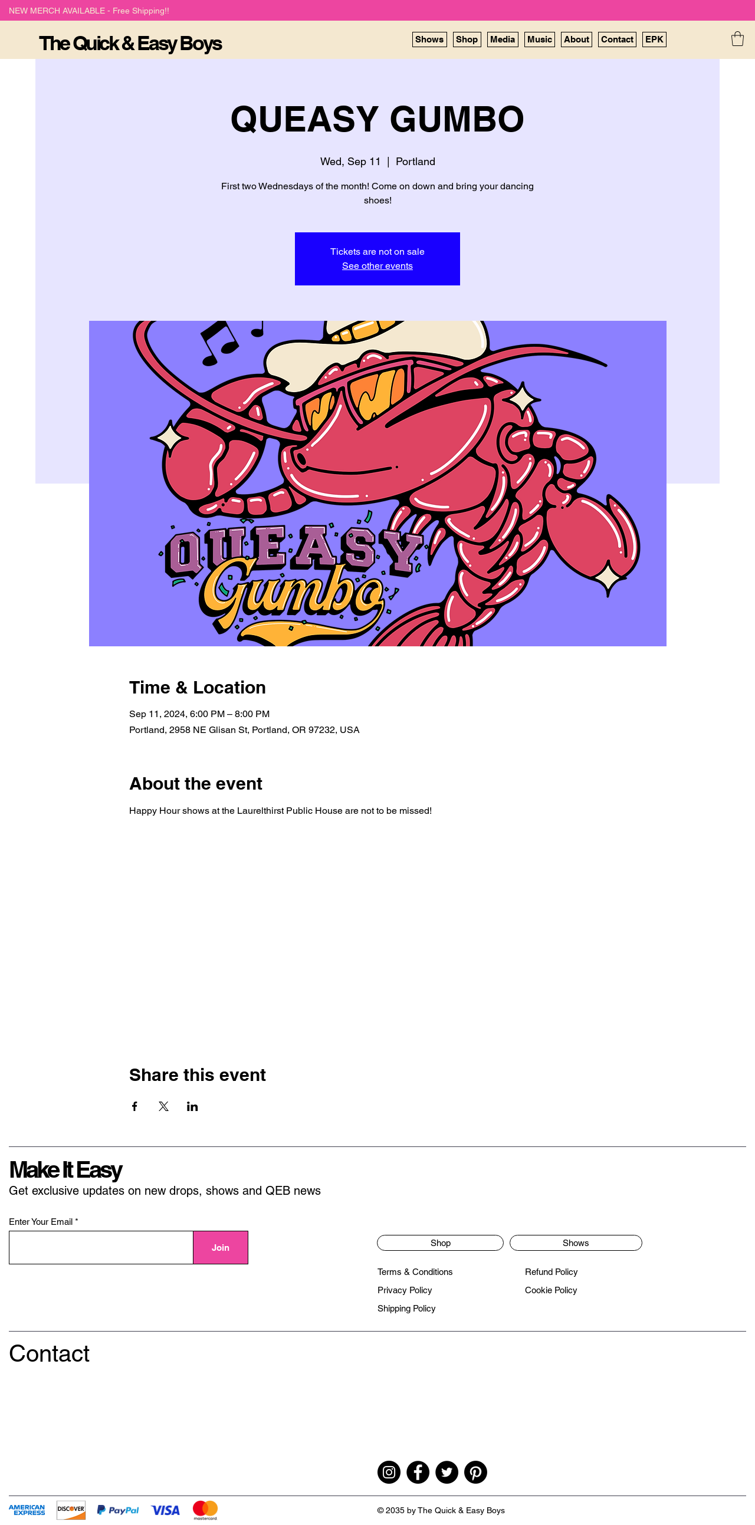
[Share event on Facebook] (134, 1106)
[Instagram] (389, 1472)
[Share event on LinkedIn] (192, 1106)
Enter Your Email (41, 1221)
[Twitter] (446, 1472)
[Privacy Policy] (405, 1290)
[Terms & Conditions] (415, 1272)
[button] (737, 38)
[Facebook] (417, 1472)
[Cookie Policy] (551, 1290)
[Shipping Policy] (407, 1308)
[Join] (221, 1247)
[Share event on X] (163, 1106)
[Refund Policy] (551, 1272)
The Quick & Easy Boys (130, 43)
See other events (377, 265)
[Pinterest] (475, 1472)
